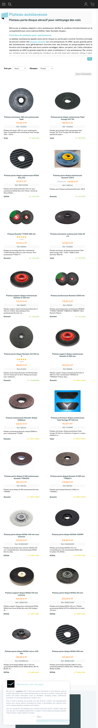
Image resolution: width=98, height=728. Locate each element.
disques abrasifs (38, 41)
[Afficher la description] (89, 59)
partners (19, 691)
